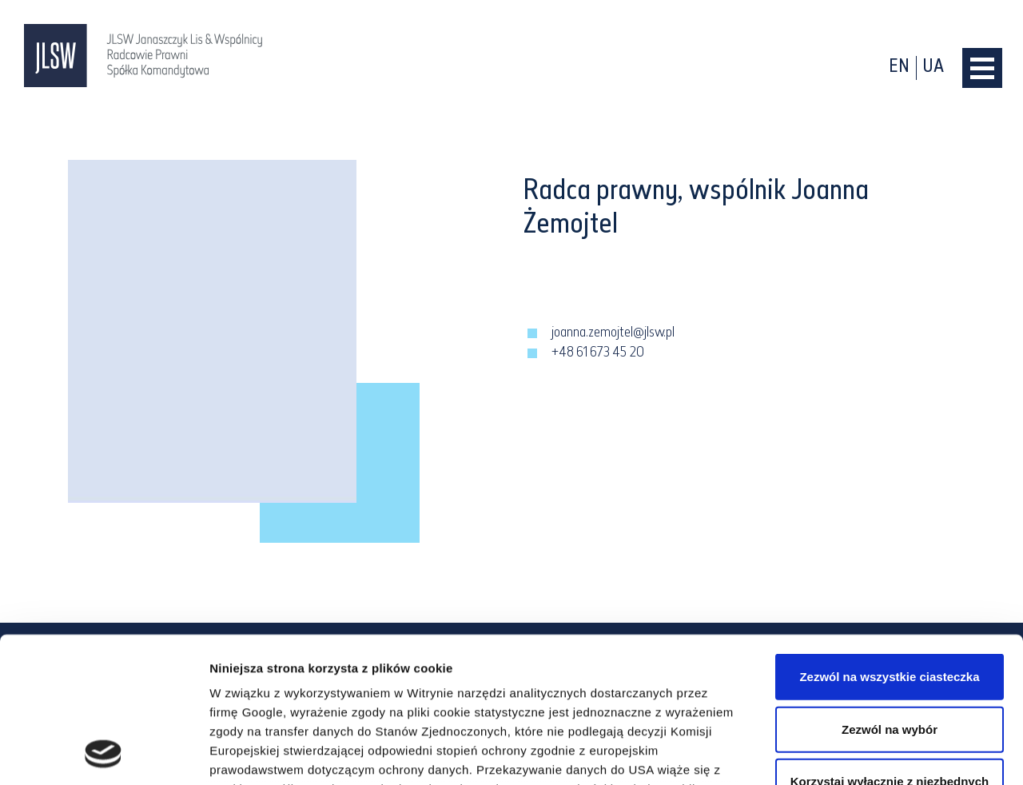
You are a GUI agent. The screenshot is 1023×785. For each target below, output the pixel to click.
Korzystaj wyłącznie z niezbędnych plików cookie (889, 655)
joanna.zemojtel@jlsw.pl (613, 333)
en (899, 67)
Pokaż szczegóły (853, 753)
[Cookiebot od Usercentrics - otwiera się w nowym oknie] (103, 754)
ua (933, 67)
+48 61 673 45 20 (597, 353)
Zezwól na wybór (889, 593)
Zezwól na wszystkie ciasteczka (889, 541)
